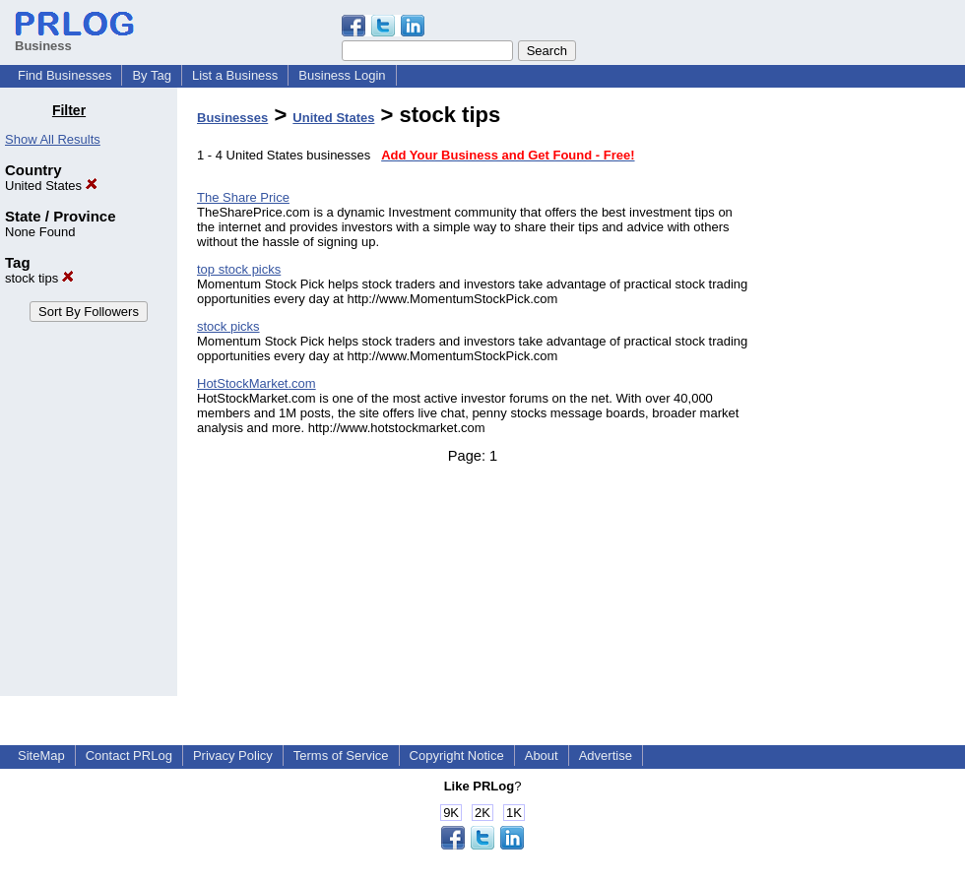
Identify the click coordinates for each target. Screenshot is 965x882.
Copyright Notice (457, 755)
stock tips (39, 278)
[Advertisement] (864, 397)
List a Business (235, 75)
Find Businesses (64, 75)
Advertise (605, 755)
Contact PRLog (129, 755)
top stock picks (239, 269)
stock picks (228, 326)
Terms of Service (341, 755)
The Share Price (243, 197)
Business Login (341, 75)
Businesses (232, 117)
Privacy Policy (233, 755)
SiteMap (41, 755)
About (541, 755)
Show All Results (52, 139)
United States (51, 185)
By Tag (151, 75)
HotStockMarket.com (256, 383)
